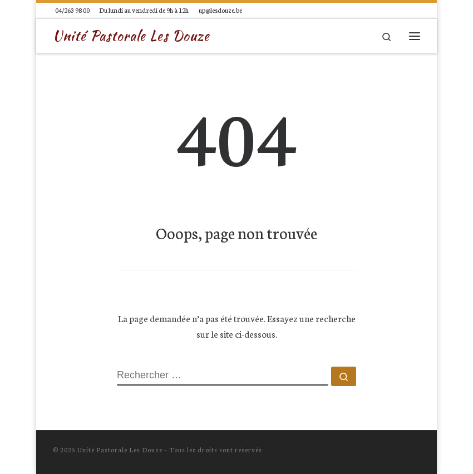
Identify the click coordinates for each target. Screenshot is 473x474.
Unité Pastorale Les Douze (119, 449)
